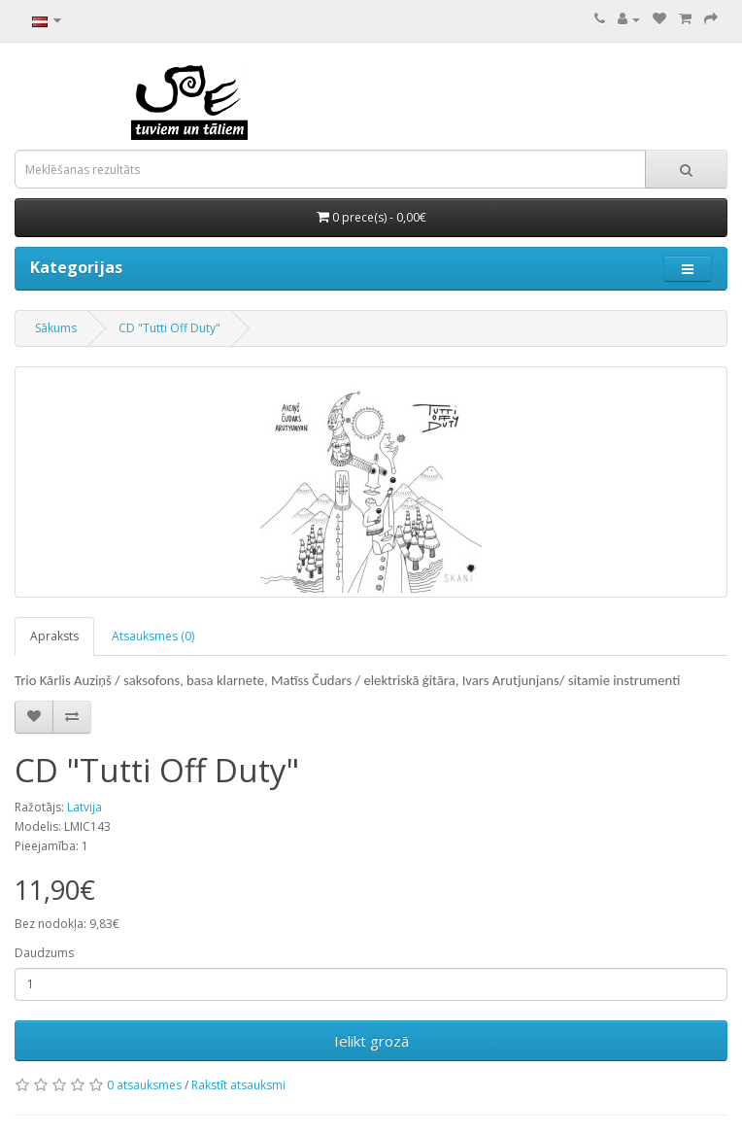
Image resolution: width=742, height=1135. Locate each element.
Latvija (84, 807)
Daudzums (44, 953)
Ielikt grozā (371, 1040)
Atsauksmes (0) (153, 636)
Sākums (56, 328)
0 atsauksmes (144, 1085)
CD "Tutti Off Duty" (169, 328)
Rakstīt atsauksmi (238, 1085)
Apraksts (54, 636)
